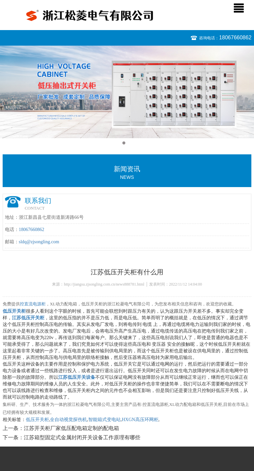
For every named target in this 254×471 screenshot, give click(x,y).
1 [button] (123, 142)
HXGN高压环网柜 (140, 419)
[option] (127, 92)
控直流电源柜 (33, 303)
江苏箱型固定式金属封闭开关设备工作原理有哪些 (82, 437)
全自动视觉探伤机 (68, 419)
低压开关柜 (37, 419)
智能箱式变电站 (104, 419)
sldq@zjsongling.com (39, 241)
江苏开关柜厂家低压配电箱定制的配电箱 (71, 428)
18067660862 (235, 37)
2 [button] (130, 142)
